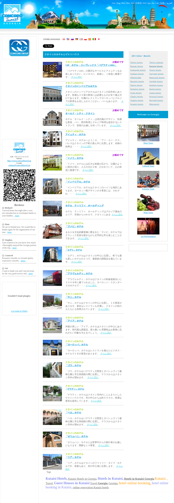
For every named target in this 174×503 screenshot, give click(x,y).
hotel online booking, (135, 483)
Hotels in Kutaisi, (110, 478)
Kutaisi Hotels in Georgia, (82, 478)
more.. (23, 260)
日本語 (138, 3)
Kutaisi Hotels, (57, 478)
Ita (153, 3)
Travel (99, 483)
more (17, 215)
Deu (128, 3)
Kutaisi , (161, 478)
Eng (118, 3)
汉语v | (163, 3)
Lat (157, 3)
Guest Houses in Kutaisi (72, 483)
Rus (123, 3)
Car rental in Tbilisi (19, 311)
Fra (132, 3)
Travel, (49, 483)
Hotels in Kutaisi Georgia (139, 478)
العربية (169, 3)
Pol (144, 3)
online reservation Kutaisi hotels (91, 487)
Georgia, (113, 483)
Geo (113, 3)
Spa (149, 3)
